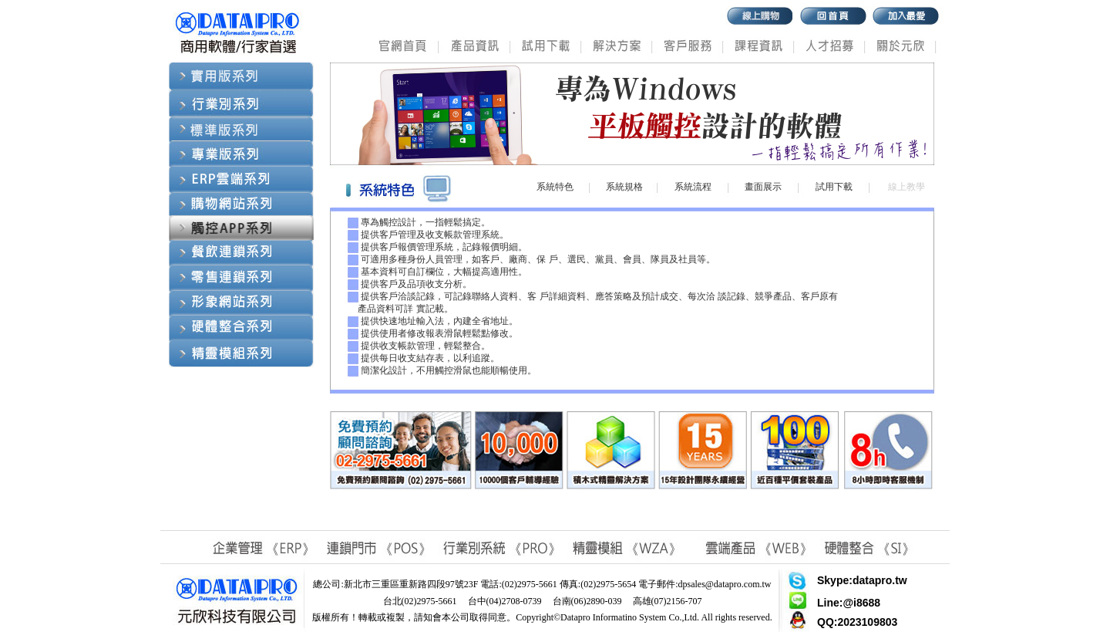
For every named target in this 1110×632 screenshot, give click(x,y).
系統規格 (624, 186)
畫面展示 (763, 186)
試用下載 (834, 186)
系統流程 (692, 186)
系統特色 (555, 186)
